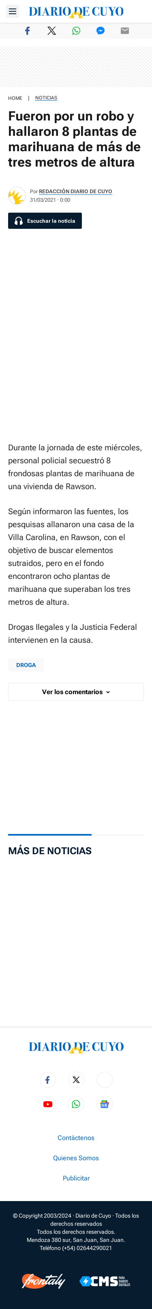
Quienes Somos (76, 1158)
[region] (76, 67)
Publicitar (76, 1178)
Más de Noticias (50, 851)
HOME (15, 98)
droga (26, 665)
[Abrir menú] (12, 11)
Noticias (46, 98)
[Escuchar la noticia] (45, 221)
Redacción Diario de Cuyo (75, 191)
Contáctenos (76, 1138)
